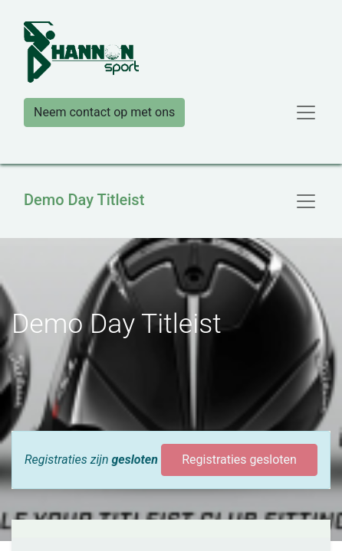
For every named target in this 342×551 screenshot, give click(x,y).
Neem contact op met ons (104, 112)
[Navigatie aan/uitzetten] (306, 201)
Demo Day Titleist (84, 200)
